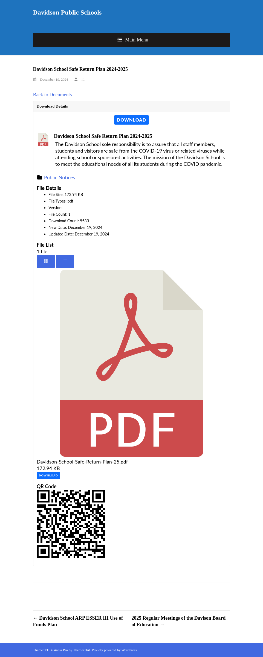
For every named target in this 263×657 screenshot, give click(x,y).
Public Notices (59, 177)
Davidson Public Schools (67, 12)
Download (131, 119)
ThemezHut (81, 650)
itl (83, 79)
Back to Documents (52, 94)
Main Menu (136, 40)
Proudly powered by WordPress (114, 650)
